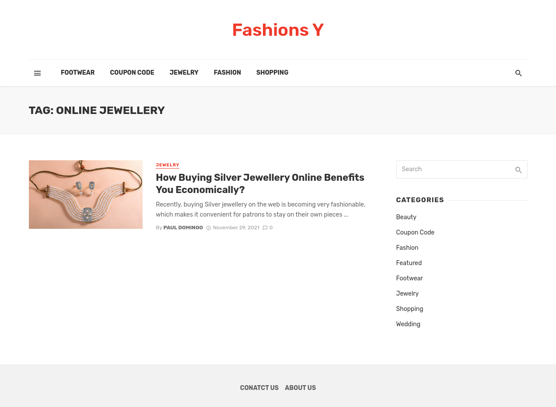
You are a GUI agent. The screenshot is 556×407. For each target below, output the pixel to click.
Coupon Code (132, 72)
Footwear (77, 72)
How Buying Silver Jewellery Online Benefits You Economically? (260, 183)
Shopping (272, 72)
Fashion (227, 72)
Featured (409, 263)
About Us (300, 388)
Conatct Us (259, 388)
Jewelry (184, 72)
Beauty (406, 217)
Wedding (408, 324)
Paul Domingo (183, 227)
